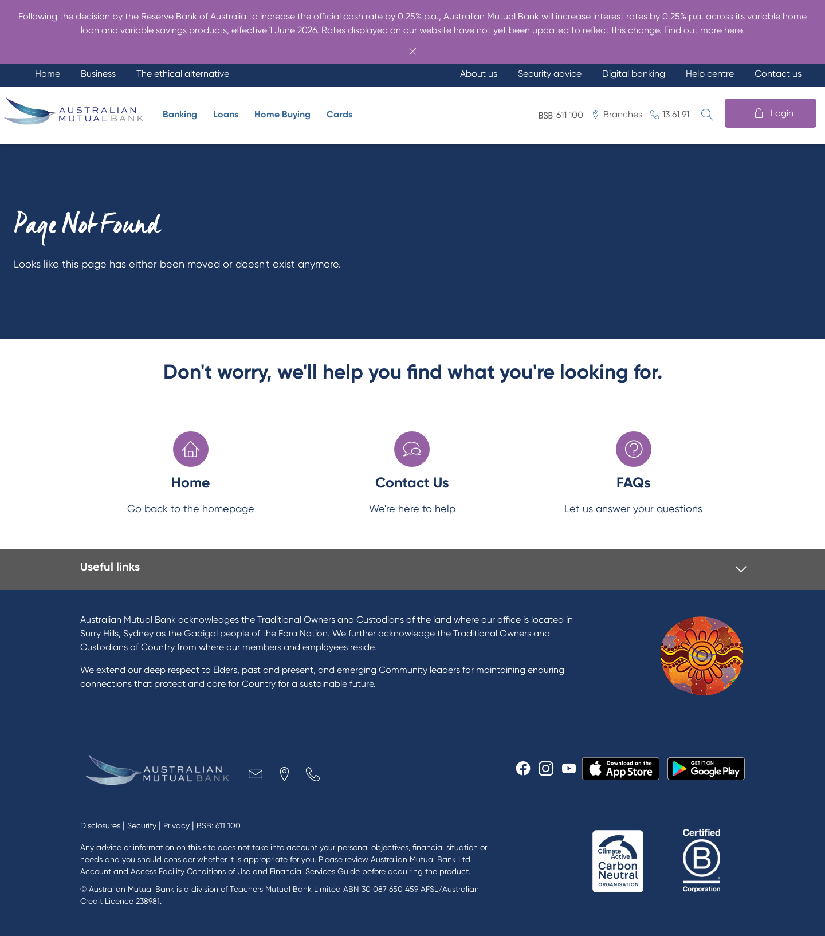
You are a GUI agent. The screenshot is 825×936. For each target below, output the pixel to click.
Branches (622, 114)
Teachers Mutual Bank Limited (285, 889)
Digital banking (633, 73)
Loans (225, 114)
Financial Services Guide (315, 871)
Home (47, 73)
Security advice (550, 73)
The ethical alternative (182, 73)
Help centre (710, 73)
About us (478, 73)
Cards (339, 114)
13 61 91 (675, 114)
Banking (180, 114)
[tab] (413, 570)
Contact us (778, 73)
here (733, 30)
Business (98, 73)
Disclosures (100, 825)
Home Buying (282, 114)
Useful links (110, 566)
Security (141, 825)
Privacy (176, 825)
